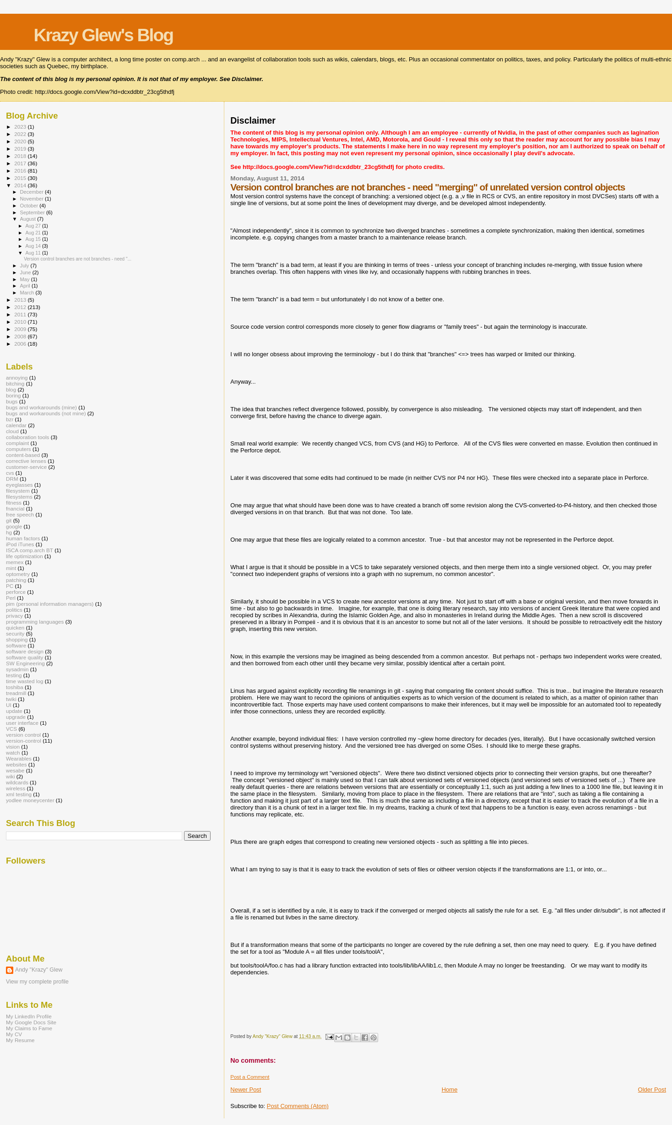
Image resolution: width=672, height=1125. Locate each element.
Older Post (652, 1089)
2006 (20, 344)
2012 (20, 307)
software (16, 645)
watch (13, 752)
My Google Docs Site (31, 1022)
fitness (14, 502)
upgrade (16, 717)
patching (16, 580)
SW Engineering (25, 663)
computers (18, 449)
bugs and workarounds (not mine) (46, 413)
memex (14, 562)
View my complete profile (37, 981)
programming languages (35, 622)
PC (9, 586)
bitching (15, 383)
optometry (18, 574)
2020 (20, 141)
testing (14, 675)
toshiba (14, 687)
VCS (11, 729)
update (14, 711)
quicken (15, 627)
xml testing (19, 794)
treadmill (16, 693)
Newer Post (245, 1089)
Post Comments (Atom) (298, 1106)
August (29, 219)
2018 (20, 156)
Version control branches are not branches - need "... (77, 258)
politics (14, 610)
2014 (20, 185)
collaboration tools (27, 437)
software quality (24, 657)
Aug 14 (33, 246)
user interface (22, 723)
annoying (17, 377)
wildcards (17, 782)
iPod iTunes (20, 544)
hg (9, 532)
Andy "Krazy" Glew (38, 970)
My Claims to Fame (29, 1028)
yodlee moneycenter (30, 800)
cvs (10, 473)
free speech (20, 514)
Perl (11, 598)
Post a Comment (249, 1077)
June (26, 272)
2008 (20, 336)
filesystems (19, 497)
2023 (20, 127)
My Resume (20, 1040)
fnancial (15, 508)
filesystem (18, 491)
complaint (17, 443)
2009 (20, 329)
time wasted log (24, 681)
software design (24, 651)
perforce (16, 592)
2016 (20, 171)
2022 (20, 134)
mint (11, 568)
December (32, 192)
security (15, 633)
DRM (12, 479)
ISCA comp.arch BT (29, 550)
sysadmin (17, 669)
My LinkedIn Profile (29, 1016)
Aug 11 (33, 252)
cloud (12, 431)
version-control (23, 741)
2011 (20, 314)
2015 (20, 178)
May (25, 279)
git (8, 520)
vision (13, 747)
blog (11, 389)
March (28, 292)
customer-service (26, 467)
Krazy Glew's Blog (103, 35)
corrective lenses (26, 461)
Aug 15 (33, 239)
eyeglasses (19, 485)
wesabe (15, 770)
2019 (20, 149)
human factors (23, 538)
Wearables (19, 758)
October (30, 205)
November (32, 198)
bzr (9, 419)
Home (450, 1089)
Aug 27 (33, 225)
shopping (17, 639)
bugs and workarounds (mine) (41, 407)
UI (8, 705)
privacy (14, 616)
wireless (15, 788)
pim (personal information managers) (50, 604)
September (33, 212)
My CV (14, 1034)
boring (13, 395)
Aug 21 (33, 232)
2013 (20, 300)
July (25, 265)
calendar (16, 425)
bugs (11, 401)
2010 (20, 322)
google (14, 526)
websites (16, 764)
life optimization (24, 556)
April (26, 285)
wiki (10, 776)
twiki (11, 699)
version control (23, 735)
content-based (23, 455)
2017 (20, 163)
